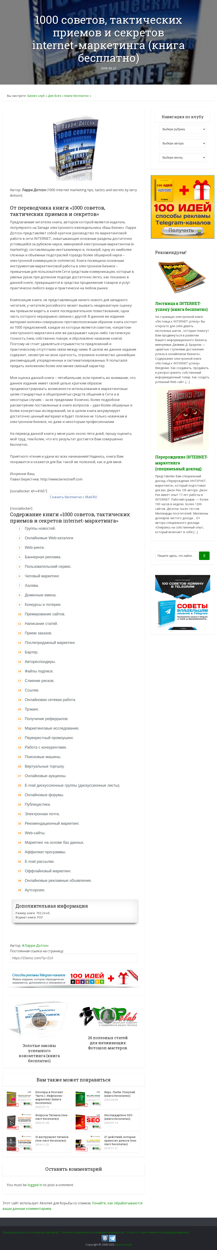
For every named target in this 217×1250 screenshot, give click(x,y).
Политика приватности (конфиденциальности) (92, 1232)
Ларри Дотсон (36, 945)
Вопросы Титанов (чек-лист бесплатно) (51, 1116)
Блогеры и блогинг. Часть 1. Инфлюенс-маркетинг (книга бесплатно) (49, 1097)
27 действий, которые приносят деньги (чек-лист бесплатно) (120, 1139)
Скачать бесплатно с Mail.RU (73, 497)
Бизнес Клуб (123, 1244)
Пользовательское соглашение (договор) (31, 1232)
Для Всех (54, 96)
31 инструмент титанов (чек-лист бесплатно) (51, 1138)
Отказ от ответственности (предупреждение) (157, 1232)
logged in (35, 1184)
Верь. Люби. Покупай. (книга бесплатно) (120, 1094)
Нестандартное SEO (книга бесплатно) (118, 1116)
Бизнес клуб (36, 96)
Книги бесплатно (76, 96)
